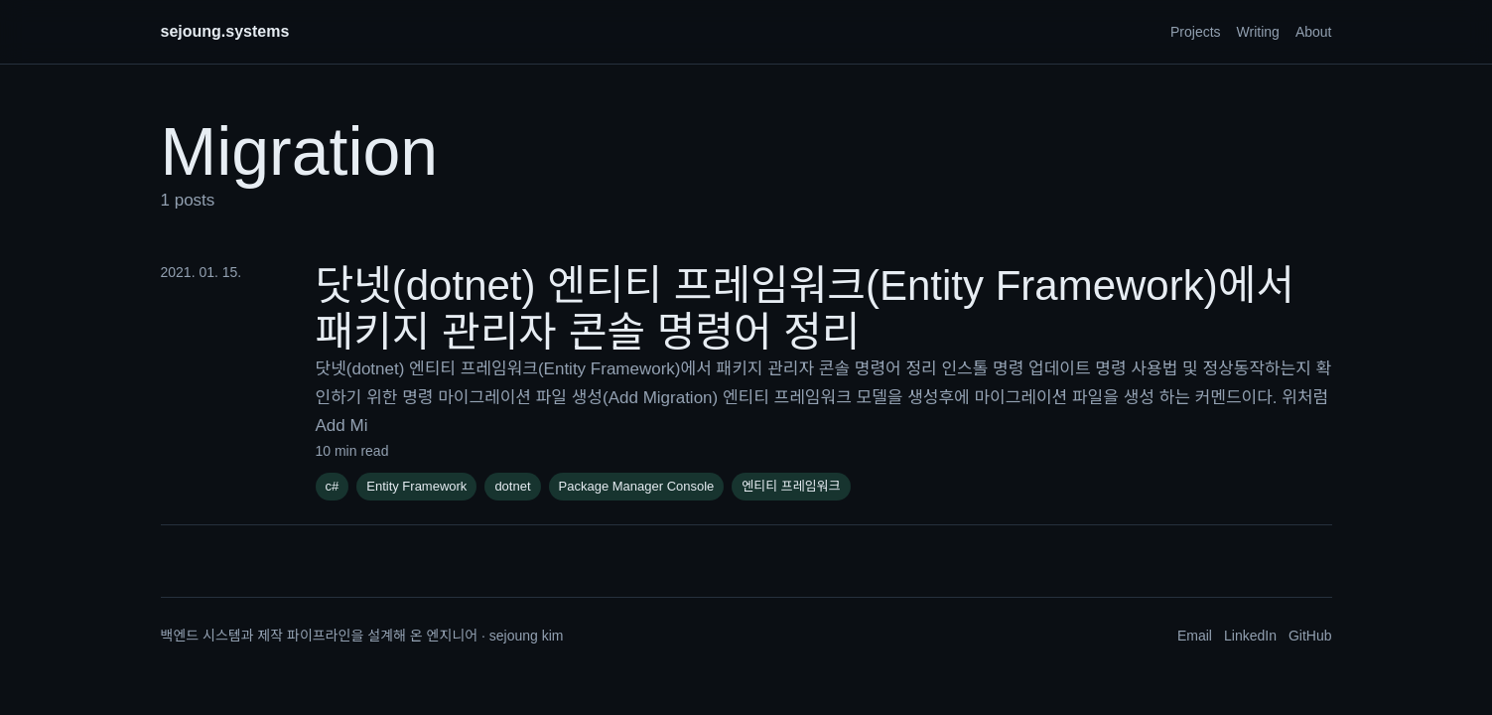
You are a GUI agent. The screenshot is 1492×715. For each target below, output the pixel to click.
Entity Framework (416, 486)
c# (332, 486)
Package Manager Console (637, 486)
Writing (1258, 32)
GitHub (1310, 636)
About (1313, 32)
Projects (1195, 32)
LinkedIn (1250, 636)
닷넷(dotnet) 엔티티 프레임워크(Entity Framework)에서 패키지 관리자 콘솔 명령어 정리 (805, 309)
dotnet (512, 486)
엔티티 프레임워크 (791, 486)
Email (1194, 636)
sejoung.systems (225, 31)
